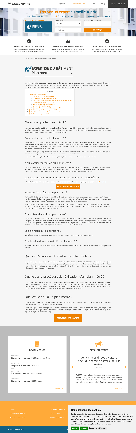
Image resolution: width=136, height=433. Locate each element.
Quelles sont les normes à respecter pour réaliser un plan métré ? (52, 100)
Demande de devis (78, 4)
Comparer (97, 30)
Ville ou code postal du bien (92, 20)
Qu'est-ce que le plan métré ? (37, 94)
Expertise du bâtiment (38, 59)
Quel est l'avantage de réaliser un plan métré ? (43, 110)
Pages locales (55, 413)
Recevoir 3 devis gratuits (68, 186)
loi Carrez (102, 182)
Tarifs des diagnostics (58, 409)
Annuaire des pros (57, 417)
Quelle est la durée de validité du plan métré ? (47, 108)
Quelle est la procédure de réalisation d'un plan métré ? (45, 112)
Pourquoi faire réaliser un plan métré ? (44, 102)
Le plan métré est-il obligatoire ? (42, 106)
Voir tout (59, 389)
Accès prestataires (118, 4)
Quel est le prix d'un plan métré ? (39, 114)
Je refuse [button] (84, 428)
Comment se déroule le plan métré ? (44, 96)
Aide (93, 4)
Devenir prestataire (17, 417)
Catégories (61, 4)
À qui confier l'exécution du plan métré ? (45, 98)
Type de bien (59, 27)
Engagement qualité (17, 413)
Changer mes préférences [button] (97, 428)
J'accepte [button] (75, 428)
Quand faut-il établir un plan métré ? (44, 104)
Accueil (27, 59)
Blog (103, 4)
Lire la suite (120, 389)
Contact (13, 409)
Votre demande (59, 20)
